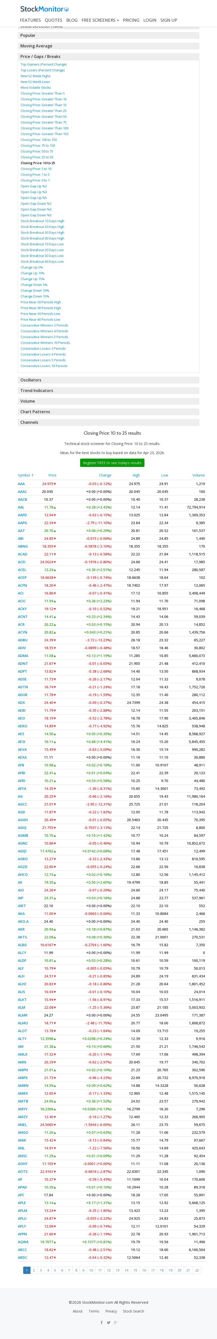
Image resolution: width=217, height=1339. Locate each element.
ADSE (22, 679)
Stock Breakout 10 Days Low (42, 244)
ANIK (22, 1140)
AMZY (23, 1116)
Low (164, 475)
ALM (21, 1007)
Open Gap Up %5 (34, 197)
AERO (22, 726)
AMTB (23, 1101)
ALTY (22, 1038)
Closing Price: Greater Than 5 (43, 93)
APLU (22, 1218)
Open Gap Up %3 (34, 192)
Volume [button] (27, 401)
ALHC (22, 983)
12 (109, 1270)
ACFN (22, 585)
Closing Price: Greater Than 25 (44, 110)
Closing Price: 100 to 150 (39, 139)
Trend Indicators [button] (36, 390)
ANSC (22, 1155)
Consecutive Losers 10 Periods (44, 366)
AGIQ (22, 827)
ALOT (22, 1030)
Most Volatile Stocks (36, 87)
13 (117, 1270)
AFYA (22, 788)
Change (105, 475)
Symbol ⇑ (26, 475)
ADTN (23, 687)
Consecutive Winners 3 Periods (44, 325)
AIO (21, 890)
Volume (199, 475)
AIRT (22, 905)
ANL (21, 1148)
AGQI (22, 851)
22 (197, 1270)
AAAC (22, 491)
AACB (22, 499)
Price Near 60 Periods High (41, 308)
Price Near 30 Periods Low (40, 313)
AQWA (23, 1241)
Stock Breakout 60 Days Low (42, 261)
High (136, 475)
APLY (22, 1226)
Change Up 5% (32, 267)
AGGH (23, 819)
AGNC (23, 843)
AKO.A (23, 921)
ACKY (22, 608)
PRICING (131, 20)
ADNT (23, 663)
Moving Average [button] (35, 46)
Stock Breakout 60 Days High (42, 238)
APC (21, 1195)
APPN (22, 1234)
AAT (21, 530)
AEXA (22, 757)
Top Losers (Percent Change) (43, 70)
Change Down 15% (35, 296)
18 (162, 1270)
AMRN (23, 1085)
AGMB (23, 835)
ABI (20, 538)
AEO (21, 718)
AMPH (23, 1069)
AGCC (22, 804)
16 (144, 1270)
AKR (21, 929)
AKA (21, 913)
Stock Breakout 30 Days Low (42, 255)
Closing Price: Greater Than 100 (44, 128)
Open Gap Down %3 (36, 209)
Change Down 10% (35, 290)
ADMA (23, 655)
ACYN (22, 632)
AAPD (22, 515)
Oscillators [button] (30, 380)
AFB (21, 765)
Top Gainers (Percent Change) (44, 64)
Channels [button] (29, 422)
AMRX (23, 1093)
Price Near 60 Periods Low (40, 319)
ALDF (22, 960)
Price (52, 475)
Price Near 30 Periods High (41, 302)
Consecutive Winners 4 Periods (44, 331)
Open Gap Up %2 (34, 186)
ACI (20, 593)
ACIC (22, 601)
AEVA (22, 749)
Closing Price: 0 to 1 (35, 180)
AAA (21, 483)
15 (135, 1270)
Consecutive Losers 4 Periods (43, 354)
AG (20, 796)
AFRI (21, 780)
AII (20, 882)
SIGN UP (169, 20)
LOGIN (150, 20)
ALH (21, 976)
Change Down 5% (34, 284)
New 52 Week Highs (36, 76)
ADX (21, 702)
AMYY (22, 1109)
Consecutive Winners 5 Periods (44, 337)
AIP (20, 898)
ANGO (23, 1132)
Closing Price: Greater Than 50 (44, 116)
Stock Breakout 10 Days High (42, 221)
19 (170, 1270)
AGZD (22, 866)
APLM (22, 1210)
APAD (22, 1187)
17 (153, 1270)
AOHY (22, 1163)
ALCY (22, 952)
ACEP (22, 577)
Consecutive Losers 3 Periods (43, 348)
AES (21, 733)
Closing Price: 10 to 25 (38, 163)
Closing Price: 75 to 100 (38, 145)
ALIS (21, 991)
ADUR (22, 694)
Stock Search (133, 1311)
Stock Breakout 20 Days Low (42, 250)
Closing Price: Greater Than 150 (44, 134)
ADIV (22, 647)
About (78, 1311)
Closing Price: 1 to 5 (35, 174)
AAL (21, 507)
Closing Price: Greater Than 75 (44, 122)
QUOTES (53, 20)
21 (188, 1270)
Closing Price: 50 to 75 (37, 151)
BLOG (72, 20)
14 (126, 1270)
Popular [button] (28, 35)
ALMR (22, 1015)
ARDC (22, 1257)
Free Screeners (100, 20)
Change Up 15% (33, 279)
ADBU (22, 640)
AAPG (22, 522)
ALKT (22, 999)
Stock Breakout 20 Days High (42, 226)
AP (20, 1179)
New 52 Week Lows (35, 81)
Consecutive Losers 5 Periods (43, 360)
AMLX (22, 1054)
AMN (22, 1062)
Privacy (111, 1311)
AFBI (21, 772)
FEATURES (30, 20)
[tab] (108, 35)
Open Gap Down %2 (36, 203)
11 (100, 1270)
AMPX (23, 1077)
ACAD (22, 554)
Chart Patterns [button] (34, 411)
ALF (21, 968)
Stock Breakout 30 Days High (42, 232)
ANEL (22, 1124)
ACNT (23, 616)
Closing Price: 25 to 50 (37, 157)
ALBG (22, 944)
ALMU (23, 1023)
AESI (21, 741)
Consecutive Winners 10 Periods (45, 342)
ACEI (21, 561)
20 (179, 1270)
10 (91, 1270)
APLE (22, 1202)
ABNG (23, 546)
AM (20, 1046)
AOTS (22, 1171)
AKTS (22, 937)
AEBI (21, 710)
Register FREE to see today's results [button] (112, 462)
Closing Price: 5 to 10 (36, 168)
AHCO (23, 874)
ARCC (22, 1249)
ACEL (22, 569)
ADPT (22, 671)
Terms (94, 1311)
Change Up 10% (33, 273)
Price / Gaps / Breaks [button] (40, 56)
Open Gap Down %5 (36, 215)
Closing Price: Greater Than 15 (44, 105)
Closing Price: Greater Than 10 (44, 99)
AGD (21, 812)
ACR (21, 624)
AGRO (23, 858)
